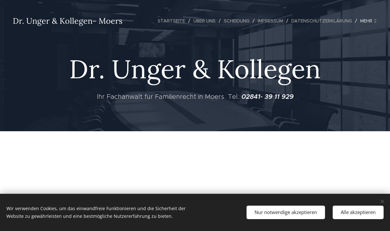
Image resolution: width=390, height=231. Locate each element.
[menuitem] (173, 21)
